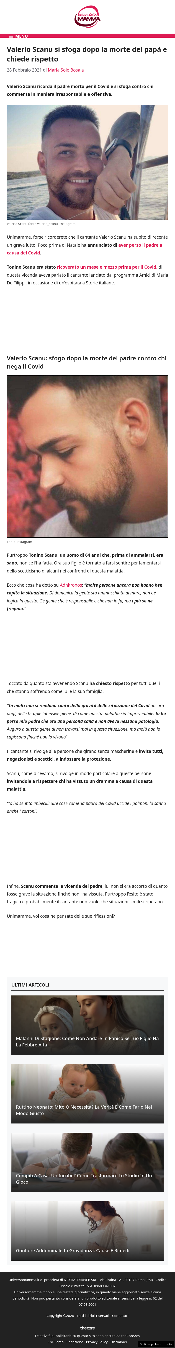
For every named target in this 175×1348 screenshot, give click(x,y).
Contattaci (120, 1315)
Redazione (75, 1342)
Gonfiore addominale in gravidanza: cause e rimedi (72, 1250)
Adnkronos (71, 585)
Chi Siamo (56, 1342)
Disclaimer (119, 1342)
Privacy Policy (97, 1342)
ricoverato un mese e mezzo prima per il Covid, (106, 267)
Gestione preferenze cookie (156, 1344)
